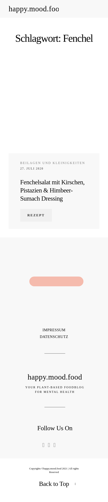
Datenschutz (54, 337)
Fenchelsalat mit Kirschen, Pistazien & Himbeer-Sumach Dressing (52, 190)
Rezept (36, 215)
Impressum (54, 330)
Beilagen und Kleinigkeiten (52, 163)
